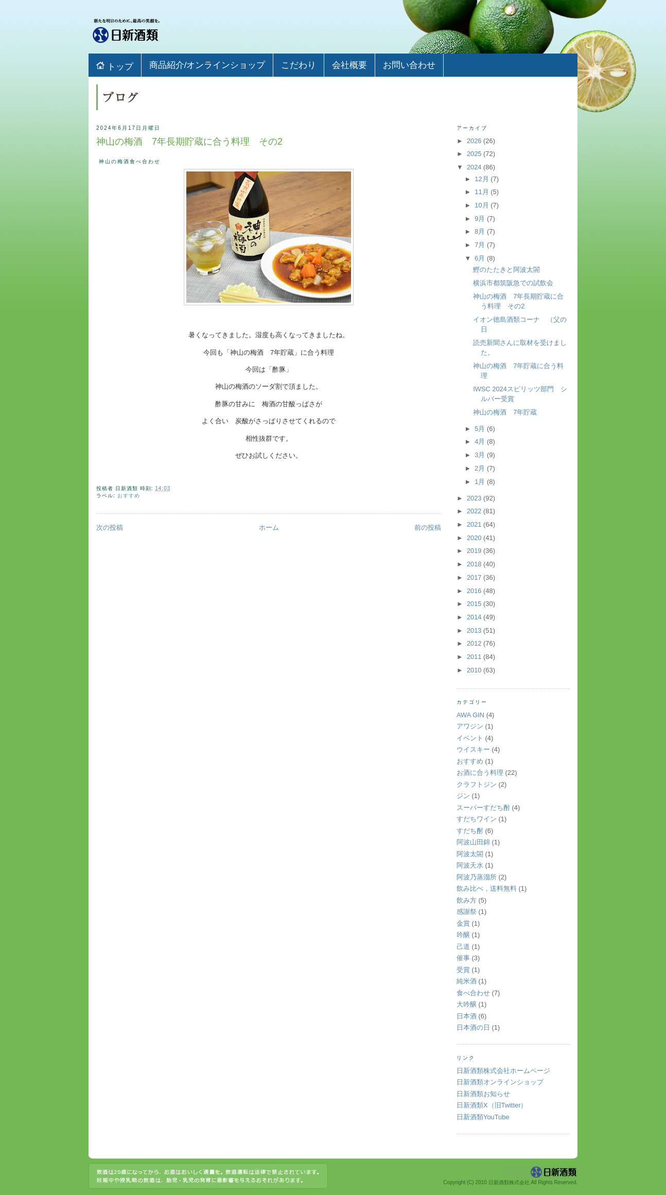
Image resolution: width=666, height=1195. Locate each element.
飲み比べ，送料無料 (487, 888)
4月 (481, 441)
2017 (475, 577)
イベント (470, 738)
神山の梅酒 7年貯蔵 (505, 412)
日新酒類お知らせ (483, 1094)
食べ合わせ (473, 993)
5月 (481, 428)
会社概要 (349, 65)
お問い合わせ (409, 65)
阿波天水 (470, 865)
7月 (481, 245)
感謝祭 (467, 911)
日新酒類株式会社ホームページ (503, 1071)
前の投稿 (427, 527)
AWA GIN (470, 715)
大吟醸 (467, 1004)
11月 (482, 192)
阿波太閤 (470, 854)
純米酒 (467, 981)
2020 (475, 538)
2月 (481, 468)
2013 (475, 630)
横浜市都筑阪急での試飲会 (513, 283)
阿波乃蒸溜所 (477, 877)
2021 (475, 524)
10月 (482, 205)
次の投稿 (109, 527)
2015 (475, 604)
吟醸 (463, 935)
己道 (463, 946)
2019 (475, 551)
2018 (475, 564)
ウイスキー (473, 749)
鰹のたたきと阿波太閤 (506, 269)
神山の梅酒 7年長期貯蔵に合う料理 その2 (189, 141)
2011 (475, 657)
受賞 (463, 970)
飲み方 (467, 900)
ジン (463, 796)
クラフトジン (477, 784)
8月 (481, 231)
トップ (114, 66)
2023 (475, 498)
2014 (475, 617)
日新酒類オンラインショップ (500, 1082)
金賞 (463, 923)
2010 (475, 670)
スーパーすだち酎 (483, 807)
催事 (463, 958)
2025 (475, 154)
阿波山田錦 (473, 842)
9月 (481, 218)
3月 (481, 455)
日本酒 (467, 1016)
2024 (475, 167)
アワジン (470, 726)
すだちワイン (477, 819)
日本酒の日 (473, 1027)
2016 (475, 591)
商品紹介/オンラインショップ (207, 65)
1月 (481, 482)
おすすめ (128, 495)
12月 (482, 179)
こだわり (298, 65)
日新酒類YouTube (483, 1117)
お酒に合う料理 (480, 772)
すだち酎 (470, 831)
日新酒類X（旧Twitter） (492, 1105)
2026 (475, 141)
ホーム (269, 527)
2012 (475, 643)
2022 (475, 511)
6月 (481, 258)
